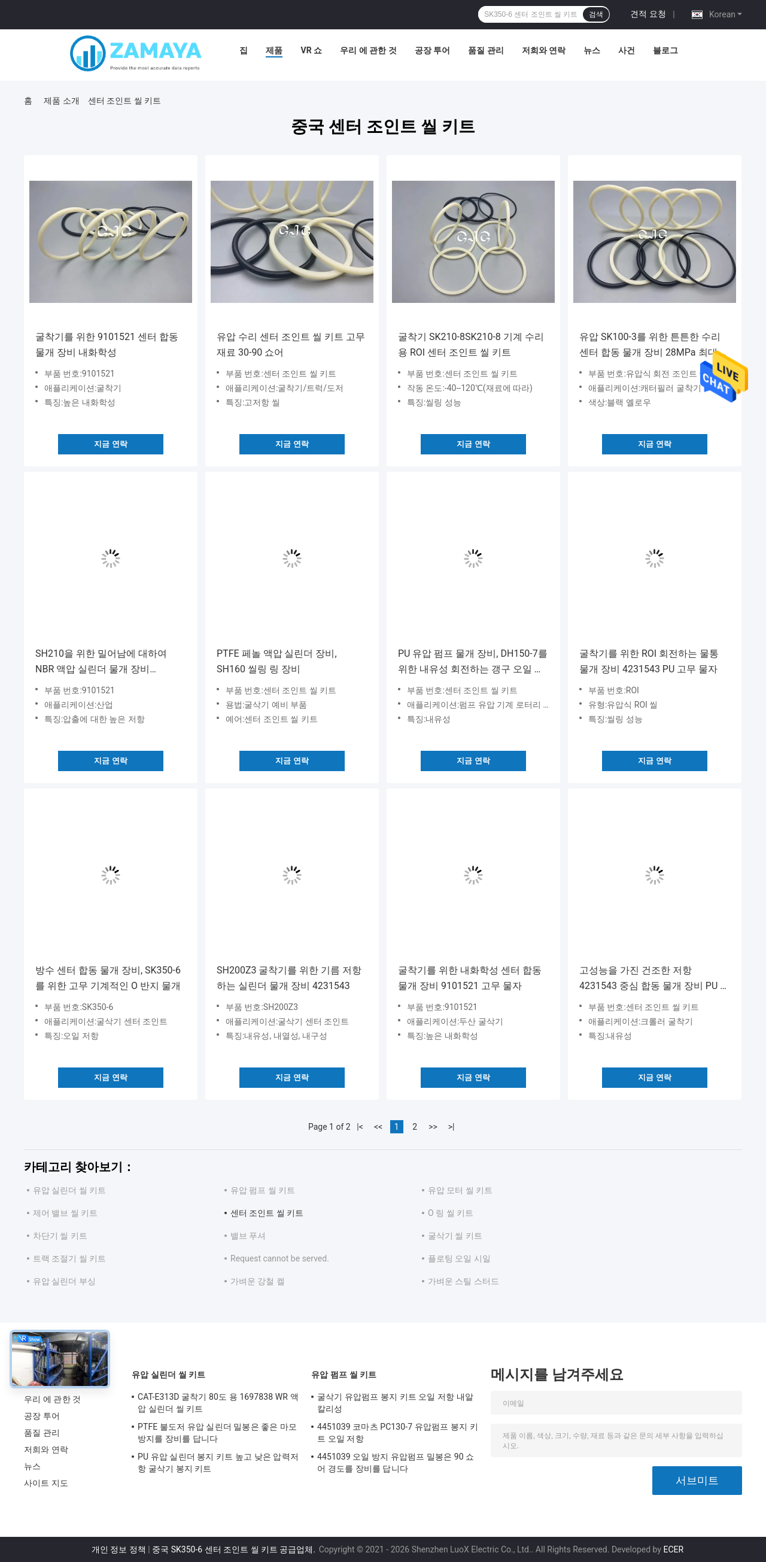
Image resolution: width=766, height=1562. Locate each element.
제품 (274, 50)
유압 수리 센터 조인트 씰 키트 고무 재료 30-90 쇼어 (291, 344)
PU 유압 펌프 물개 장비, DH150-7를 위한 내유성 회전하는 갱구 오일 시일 (473, 662)
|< (360, 1127)
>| (451, 1127)
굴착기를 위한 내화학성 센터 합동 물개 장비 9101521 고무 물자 (470, 978)
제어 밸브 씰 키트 (65, 1213)
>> (432, 1127)
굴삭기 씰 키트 (455, 1235)
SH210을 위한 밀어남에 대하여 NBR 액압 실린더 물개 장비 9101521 (101, 662)
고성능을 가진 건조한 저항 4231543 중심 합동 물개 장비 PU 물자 (654, 979)
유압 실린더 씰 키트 (69, 1190)
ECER (673, 1549)
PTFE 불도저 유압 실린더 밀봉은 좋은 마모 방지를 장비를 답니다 (217, 1432)
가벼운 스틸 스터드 (463, 1281)
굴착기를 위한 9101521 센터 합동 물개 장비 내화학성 (106, 344)
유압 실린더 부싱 (64, 1281)
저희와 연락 (544, 50)
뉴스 (591, 50)
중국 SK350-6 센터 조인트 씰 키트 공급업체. (234, 1549)
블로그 (665, 50)
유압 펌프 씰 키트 (262, 1190)
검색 (596, 14)
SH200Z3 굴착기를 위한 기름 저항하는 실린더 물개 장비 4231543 (289, 978)
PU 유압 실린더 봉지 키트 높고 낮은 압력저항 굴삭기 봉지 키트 (218, 1462)
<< (378, 1127)
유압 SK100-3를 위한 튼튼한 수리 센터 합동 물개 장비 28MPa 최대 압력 (654, 345)
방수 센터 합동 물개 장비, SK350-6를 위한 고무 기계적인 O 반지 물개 (108, 978)
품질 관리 (485, 50)
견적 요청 (647, 14)
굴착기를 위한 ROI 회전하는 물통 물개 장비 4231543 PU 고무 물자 (649, 661)
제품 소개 (61, 100)
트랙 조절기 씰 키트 (69, 1258)
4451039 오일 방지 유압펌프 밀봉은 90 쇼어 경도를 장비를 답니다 (395, 1462)
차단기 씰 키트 (60, 1235)
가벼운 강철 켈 (257, 1281)
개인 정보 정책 (119, 1549)
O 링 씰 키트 (450, 1213)
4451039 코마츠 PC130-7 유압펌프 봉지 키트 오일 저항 (397, 1432)
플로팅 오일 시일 (459, 1258)
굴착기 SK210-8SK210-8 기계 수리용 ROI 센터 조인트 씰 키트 (471, 344)
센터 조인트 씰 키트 (266, 1213)
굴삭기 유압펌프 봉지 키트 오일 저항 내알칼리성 (395, 1403)
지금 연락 (110, 443)
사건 (626, 50)
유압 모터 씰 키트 (460, 1190)
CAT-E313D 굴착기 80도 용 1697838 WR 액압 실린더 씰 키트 (218, 1403)
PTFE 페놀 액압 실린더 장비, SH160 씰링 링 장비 (277, 661)
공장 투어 (432, 50)
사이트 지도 (46, 1483)
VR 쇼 (311, 50)
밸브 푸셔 (248, 1235)
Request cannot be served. (279, 1258)
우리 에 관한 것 (368, 50)
